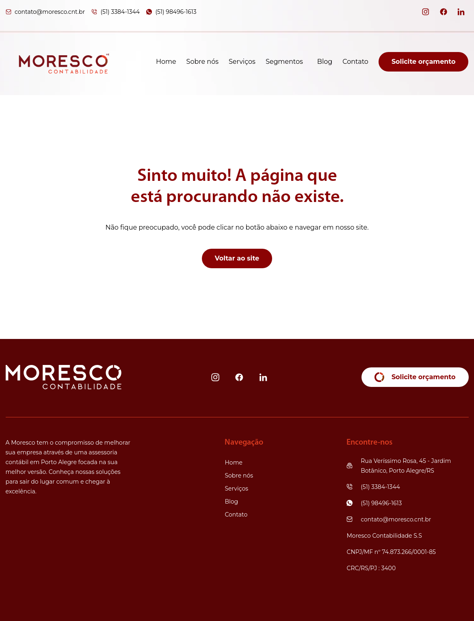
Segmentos (284, 62)
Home (166, 62)
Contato (355, 62)
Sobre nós (202, 62)
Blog (324, 62)
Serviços (242, 62)
